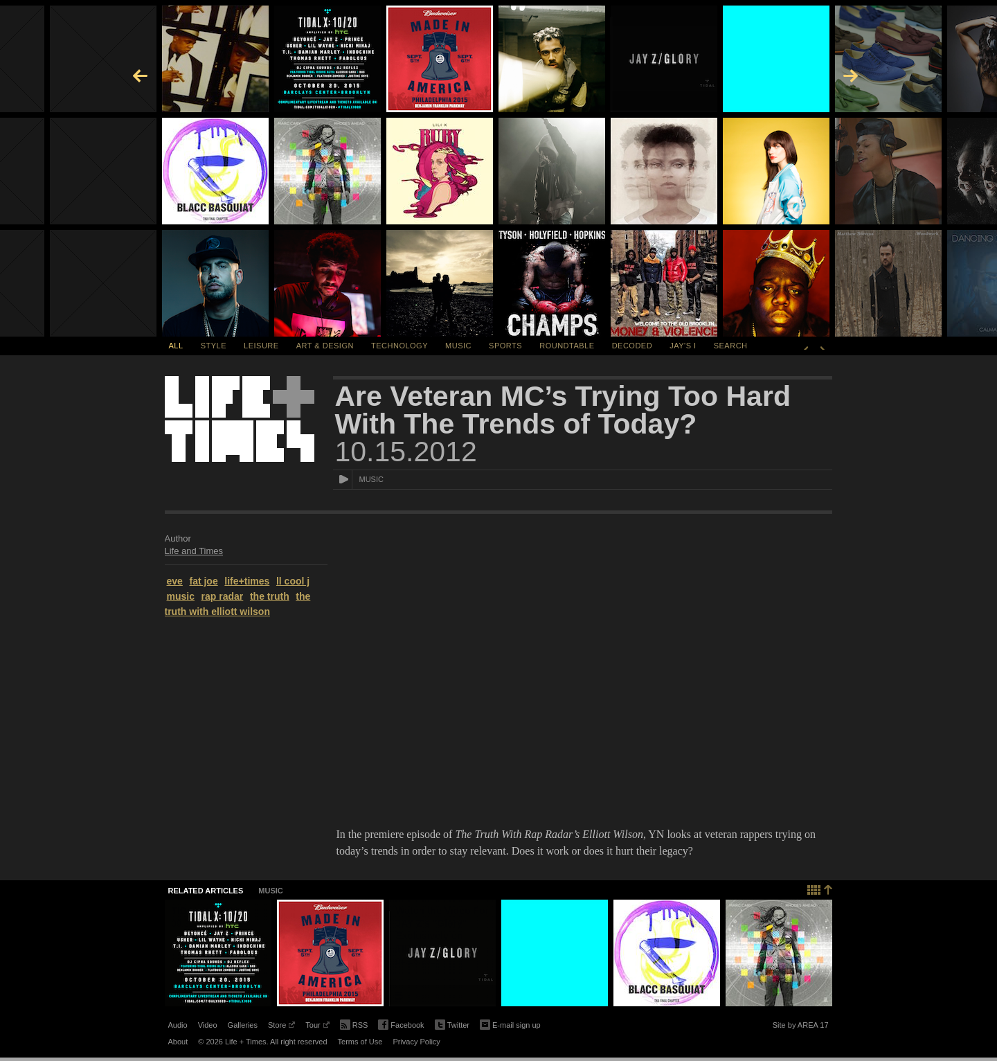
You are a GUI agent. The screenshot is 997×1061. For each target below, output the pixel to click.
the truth (269, 596)
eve (175, 581)
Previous (806, 345)
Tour (317, 1027)
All (176, 345)
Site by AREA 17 (801, 1027)
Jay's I (683, 345)
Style (213, 345)
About (178, 1041)
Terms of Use (360, 1041)
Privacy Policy (416, 1041)
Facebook (401, 1025)
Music (458, 345)
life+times (246, 581)
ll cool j (292, 581)
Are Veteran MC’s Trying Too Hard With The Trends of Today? (563, 410)
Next (822, 345)
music (181, 596)
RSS (354, 1023)
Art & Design (325, 345)
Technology (399, 345)
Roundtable (566, 345)
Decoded (632, 345)
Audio (178, 1025)
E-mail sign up (510, 1023)
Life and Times (194, 551)
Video (207, 1025)
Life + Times (239, 419)
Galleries (243, 1025)
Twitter (452, 1025)
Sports (505, 345)
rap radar (222, 596)
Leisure (261, 345)
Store (281, 1027)
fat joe (203, 581)
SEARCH (731, 345)
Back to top (820, 888)
